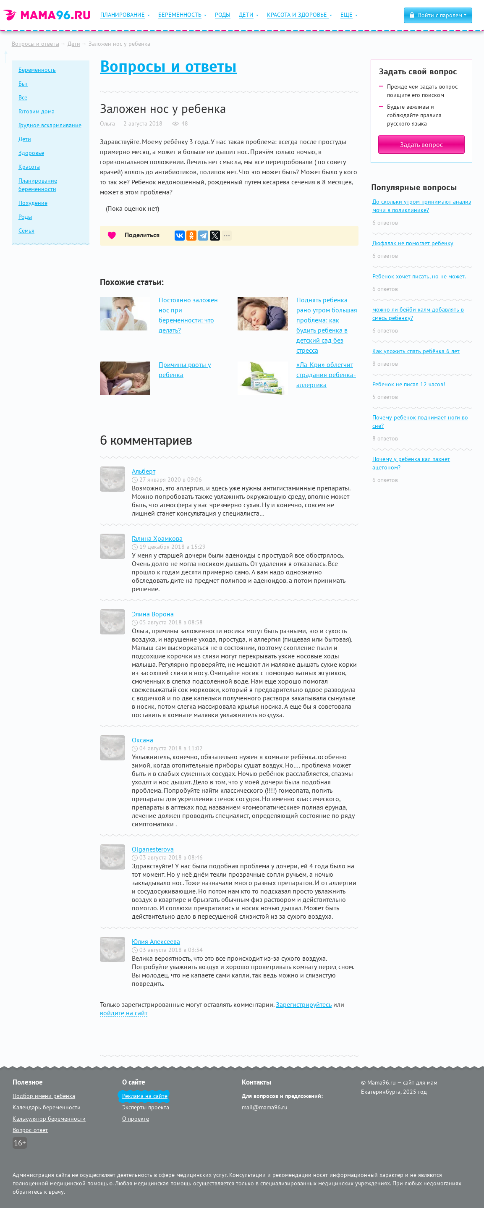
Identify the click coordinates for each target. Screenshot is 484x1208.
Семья (26, 230)
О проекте (135, 1118)
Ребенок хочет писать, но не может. (419, 276)
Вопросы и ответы (35, 43)
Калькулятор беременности (49, 1118)
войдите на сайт (123, 1013)
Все (22, 97)
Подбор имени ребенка (44, 1096)
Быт (23, 83)
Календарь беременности (47, 1107)
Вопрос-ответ (30, 1130)
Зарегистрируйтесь (304, 1004)
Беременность (37, 69)
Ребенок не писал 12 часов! (408, 384)
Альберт (143, 471)
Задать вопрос (421, 144)
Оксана (142, 740)
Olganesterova (153, 849)
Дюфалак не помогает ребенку (412, 243)
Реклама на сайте (144, 1096)
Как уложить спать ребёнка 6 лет (416, 351)
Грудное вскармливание (49, 125)
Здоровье (31, 153)
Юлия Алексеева (156, 941)
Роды (25, 216)
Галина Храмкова (157, 538)
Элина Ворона (153, 614)
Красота (29, 166)
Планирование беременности (37, 185)
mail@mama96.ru (265, 1107)
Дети (74, 43)
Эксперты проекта (145, 1107)
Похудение (32, 203)
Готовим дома (36, 111)
